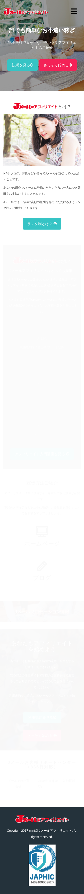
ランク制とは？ (41, 224)
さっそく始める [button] (58, 65)
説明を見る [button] (22, 65)
